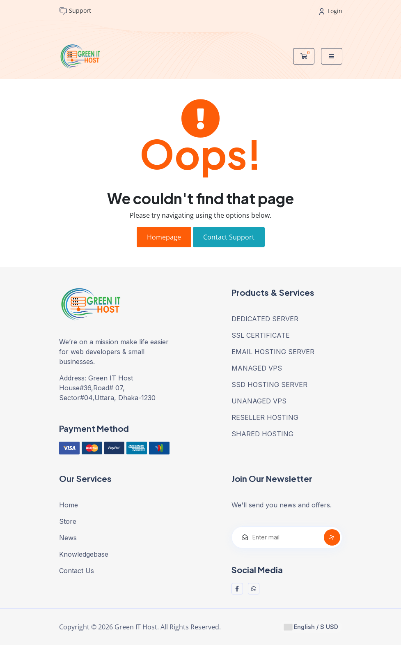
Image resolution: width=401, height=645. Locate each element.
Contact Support (228, 237)
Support (75, 11)
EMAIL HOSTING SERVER (272, 352)
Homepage (164, 237)
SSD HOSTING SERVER (269, 384)
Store (67, 521)
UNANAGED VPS (258, 401)
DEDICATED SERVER (264, 319)
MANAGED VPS (256, 368)
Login (330, 11)
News (68, 538)
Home (68, 505)
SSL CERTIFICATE (260, 335)
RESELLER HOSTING (264, 417)
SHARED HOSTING (262, 434)
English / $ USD (311, 627)
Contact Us (76, 571)
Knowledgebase (83, 554)
